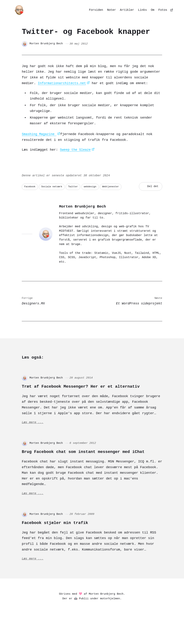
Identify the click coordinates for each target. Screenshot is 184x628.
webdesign (92, 186)
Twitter (75, 186)
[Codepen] (97, 618)
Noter (111, 10)
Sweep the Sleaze (76, 150)
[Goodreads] (122, 618)
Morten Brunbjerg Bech (46, 44)
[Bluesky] (80, 618)
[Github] (114, 618)
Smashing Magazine (40, 134)
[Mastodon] (63, 618)
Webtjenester (114, 186)
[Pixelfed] (71, 618)
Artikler (127, 10)
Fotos (162, 10)
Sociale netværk (53, 186)
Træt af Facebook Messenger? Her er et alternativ (91, 386)
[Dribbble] (106, 618)
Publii (84, 606)
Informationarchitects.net (63, 83)
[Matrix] (88, 618)
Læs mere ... (33, 423)
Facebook (30, 186)
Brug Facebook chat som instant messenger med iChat (85, 455)
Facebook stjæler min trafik (61, 529)
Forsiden (96, 10)
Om (152, 10)
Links (142, 10)
